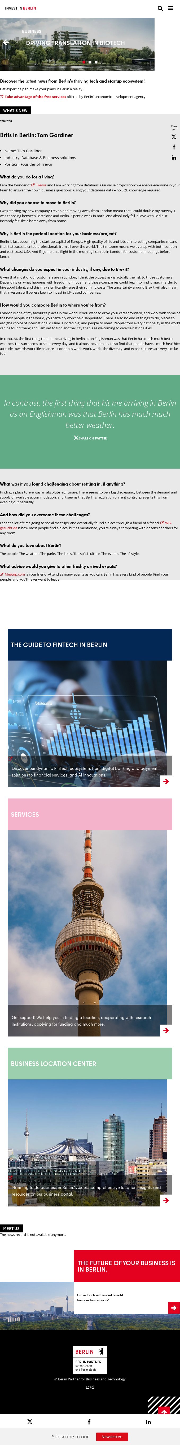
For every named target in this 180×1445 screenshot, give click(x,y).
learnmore (17, 1008)
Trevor (38, 185)
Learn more (82, 1252)
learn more (21, 759)
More (90, 44)
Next (172, 44)
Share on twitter (90, 438)
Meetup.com (12, 574)
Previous (8, 44)
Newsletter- (112, 1436)
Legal (90, 1387)
